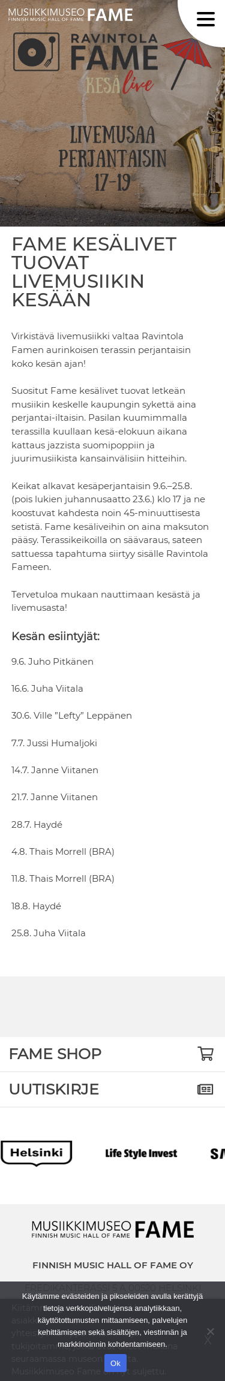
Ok (115, 1363)
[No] (210, 1331)
